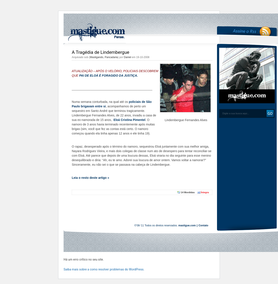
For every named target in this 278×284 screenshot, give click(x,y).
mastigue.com (187, 225)
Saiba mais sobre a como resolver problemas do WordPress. (104, 269)
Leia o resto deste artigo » (90, 177)
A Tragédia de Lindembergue (100, 52)
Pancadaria (111, 57)
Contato (203, 225)
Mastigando (96, 57)
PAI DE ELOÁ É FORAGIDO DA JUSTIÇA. (108, 75)
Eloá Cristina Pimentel (129, 120)
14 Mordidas (188, 192)
